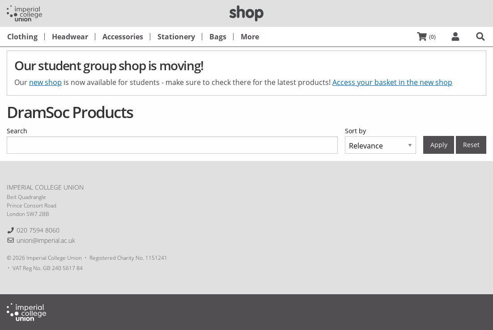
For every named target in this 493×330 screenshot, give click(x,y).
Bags (217, 37)
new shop (45, 82)
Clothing (22, 37)
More (250, 37)
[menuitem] (22, 37)
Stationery (176, 37)
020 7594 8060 (38, 230)
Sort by (355, 131)
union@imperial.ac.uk (46, 240)
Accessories (122, 37)
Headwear (70, 37)
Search (17, 131)
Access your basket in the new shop (392, 82)
